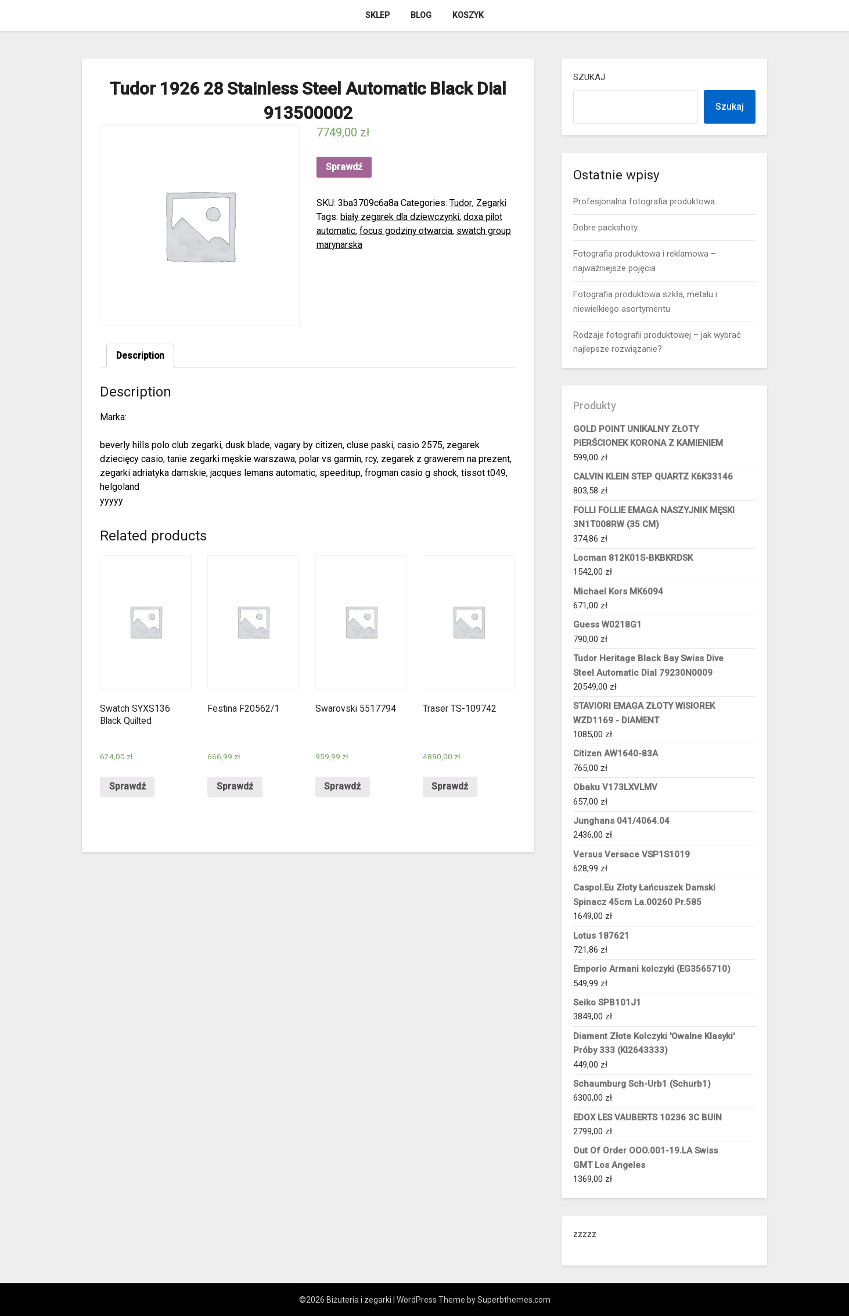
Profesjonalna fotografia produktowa (644, 201)
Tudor (460, 202)
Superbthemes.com (514, 1299)
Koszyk (468, 15)
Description (141, 355)
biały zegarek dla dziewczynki (401, 216)
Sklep (377, 15)
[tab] (140, 356)
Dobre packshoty (605, 227)
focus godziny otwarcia (407, 230)
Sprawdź (344, 166)
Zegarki (491, 202)
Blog (421, 15)
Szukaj (589, 77)
